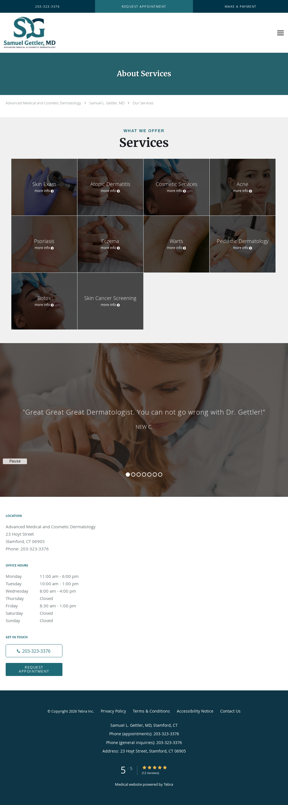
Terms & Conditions (151, 711)
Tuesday (47, 583)
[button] (144, 6)
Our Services (143, 102)
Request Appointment (34, 669)
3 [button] (138, 474)
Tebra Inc (85, 711)
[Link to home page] (42, 33)
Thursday (47, 598)
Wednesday (47, 591)
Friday (47, 605)
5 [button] (149, 474)
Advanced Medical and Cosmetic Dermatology (43, 102)
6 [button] (154, 474)
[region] (144, 414)
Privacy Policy (113, 711)
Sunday (47, 620)
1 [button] (127, 474)
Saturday (47, 613)
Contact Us (230, 711)
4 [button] (144, 474)
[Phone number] (34, 650)
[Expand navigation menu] (280, 33)
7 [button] (160, 474)
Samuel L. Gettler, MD (107, 102)
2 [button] (133, 474)
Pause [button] (15, 461)
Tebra (168, 784)
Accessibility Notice (195, 711)
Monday (47, 576)
